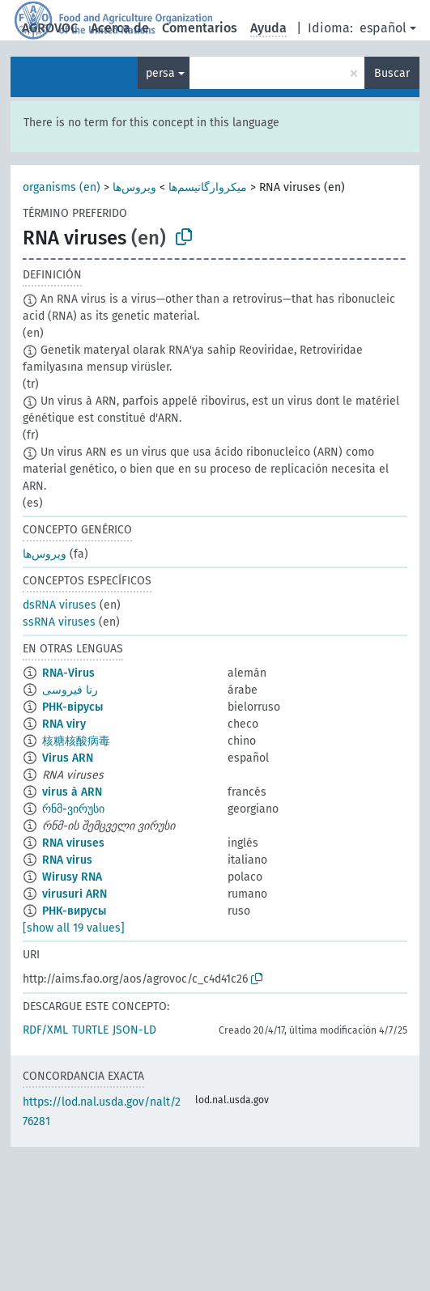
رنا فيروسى (70, 690)
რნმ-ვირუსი (73, 809)
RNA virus (67, 860)
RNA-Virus (68, 673)
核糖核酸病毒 (76, 741)
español (383, 28)
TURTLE (90, 1030)
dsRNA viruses (59, 605)
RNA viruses (73, 843)
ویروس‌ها (134, 187)
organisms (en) (61, 187)
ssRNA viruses (59, 622)
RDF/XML (45, 1030)
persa (160, 73)
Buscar (392, 73)
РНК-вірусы (72, 707)
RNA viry (64, 724)
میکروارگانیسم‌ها (207, 187)
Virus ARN (67, 758)
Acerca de (120, 28)
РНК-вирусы (74, 911)
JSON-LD (134, 1030)
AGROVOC (50, 28)
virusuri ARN (74, 894)
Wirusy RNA (72, 877)
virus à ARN (72, 792)
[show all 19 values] (74, 928)
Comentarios (199, 28)
